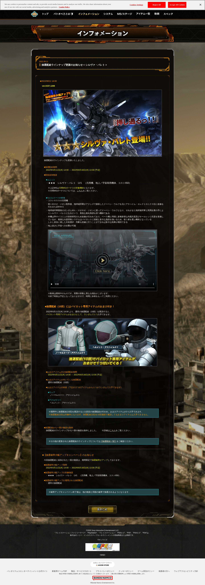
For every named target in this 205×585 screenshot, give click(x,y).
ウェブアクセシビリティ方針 (186, 571)
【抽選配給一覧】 (108, 441)
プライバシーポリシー (105, 571)
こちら (80, 191)
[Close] (200, 4)
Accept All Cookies (177, 4)
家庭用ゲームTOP (59, 571)
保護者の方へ (164, 571)
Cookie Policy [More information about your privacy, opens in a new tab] (64, 7)
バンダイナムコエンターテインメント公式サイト (27, 571)
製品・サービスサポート (81, 571)
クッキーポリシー (126, 571)
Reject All (157, 4)
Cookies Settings (136, 4)
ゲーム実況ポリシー (146, 571)
